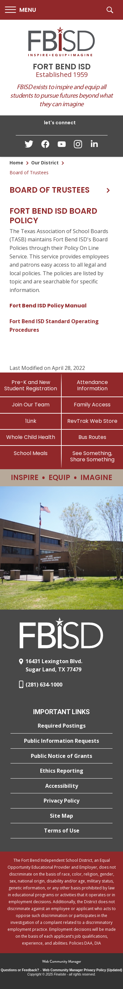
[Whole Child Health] (30, 437)
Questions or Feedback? (20, 970)
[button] (20, 10)
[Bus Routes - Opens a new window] (92, 437)
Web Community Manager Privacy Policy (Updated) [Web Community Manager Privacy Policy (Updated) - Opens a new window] (82, 970)
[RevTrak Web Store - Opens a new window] (92, 421)
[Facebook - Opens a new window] (45, 146)
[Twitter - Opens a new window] (29, 145)
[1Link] (30, 421)
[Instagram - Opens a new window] (78, 146)
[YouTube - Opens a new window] (61, 145)
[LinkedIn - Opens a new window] (94, 145)
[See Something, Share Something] (92, 456)
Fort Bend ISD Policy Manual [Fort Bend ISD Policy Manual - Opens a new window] (48, 305)
